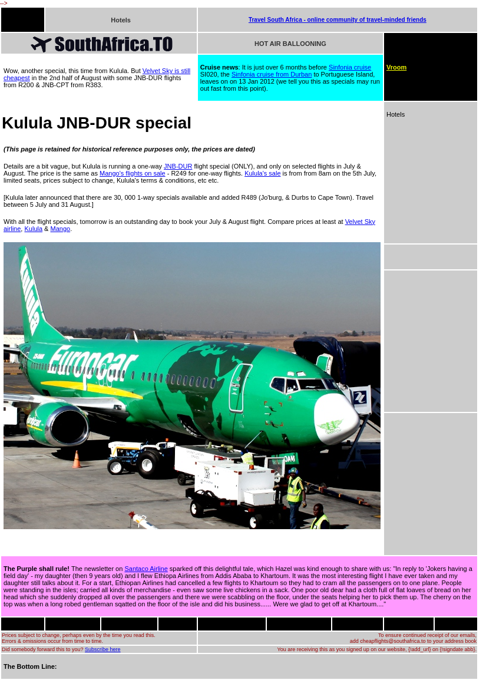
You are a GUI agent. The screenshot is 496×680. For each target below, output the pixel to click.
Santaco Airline (145, 568)
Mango (61, 228)
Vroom (396, 67)
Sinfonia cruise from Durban (272, 74)
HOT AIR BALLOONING (290, 43)
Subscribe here (103, 649)
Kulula (33, 228)
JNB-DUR (178, 166)
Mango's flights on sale (133, 173)
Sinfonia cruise (350, 67)
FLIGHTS (16, 19)
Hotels (121, 20)
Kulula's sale (262, 173)
